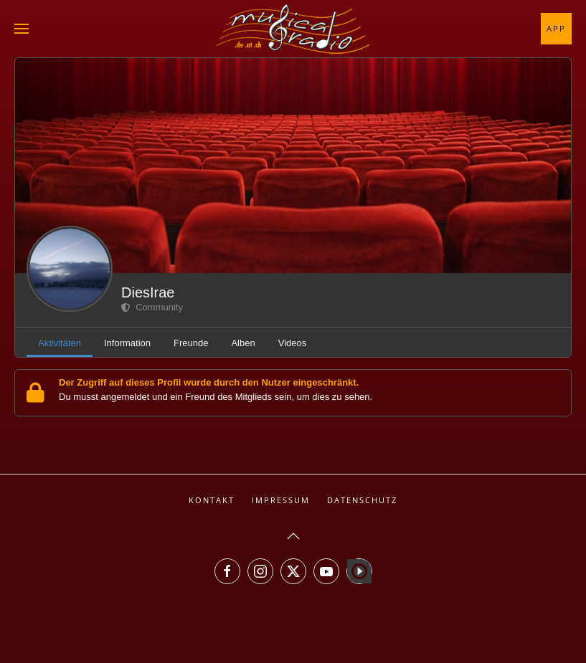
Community (152, 307)
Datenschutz (362, 500)
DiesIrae (147, 292)
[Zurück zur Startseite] (293, 28)
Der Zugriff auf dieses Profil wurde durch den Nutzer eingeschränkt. (209, 382)
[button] (21, 28)
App (556, 28)
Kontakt (212, 500)
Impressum (281, 500)
